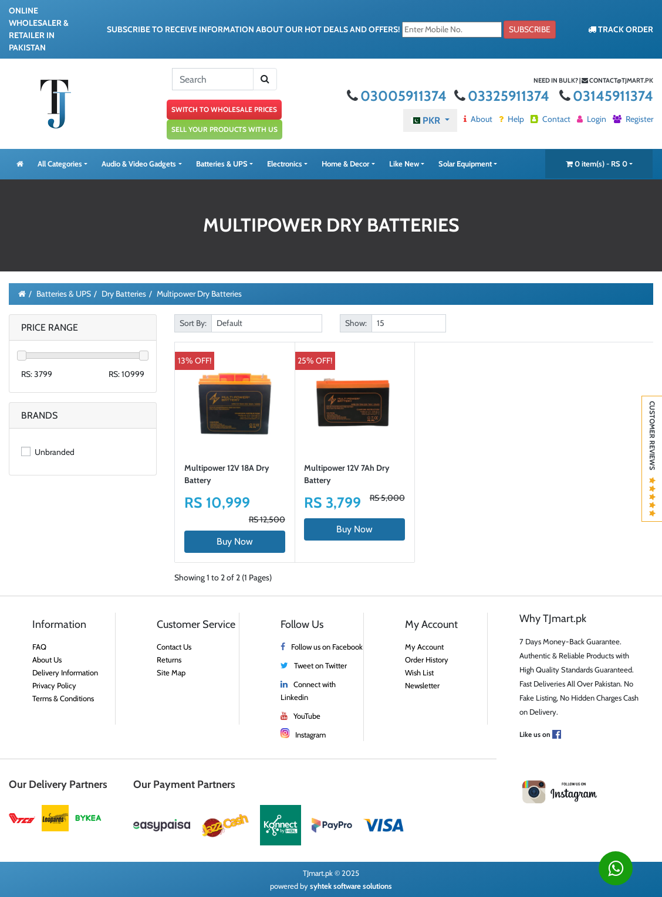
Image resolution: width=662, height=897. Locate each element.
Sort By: (193, 323)
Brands (39, 415)
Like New (404, 163)
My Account (424, 646)
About (478, 119)
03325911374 (503, 95)
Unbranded (48, 452)
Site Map (171, 672)
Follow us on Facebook (327, 646)
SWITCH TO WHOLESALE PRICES (224, 109)
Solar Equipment (465, 163)
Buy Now (235, 541)
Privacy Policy (54, 685)
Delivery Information (65, 672)
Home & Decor (345, 163)
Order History (426, 659)
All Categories (60, 163)
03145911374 (606, 95)
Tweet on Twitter (320, 665)
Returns (169, 659)
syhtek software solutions (351, 886)
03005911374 (398, 95)
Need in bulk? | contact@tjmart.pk (593, 80)
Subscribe (529, 29)
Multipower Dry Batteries (199, 293)
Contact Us (174, 646)
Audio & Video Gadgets (139, 163)
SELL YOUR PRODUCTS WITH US (224, 129)
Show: (356, 323)
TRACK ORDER (620, 29)
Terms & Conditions (63, 698)
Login (591, 119)
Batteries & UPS (222, 163)
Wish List (419, 672)
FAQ (39, 646)
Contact (550, 119)
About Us (47, 659)
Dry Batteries (124, 293)
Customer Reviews (652, 459)
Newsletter (422, 685)
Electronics (284, 163)
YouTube (306, 716)
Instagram (310, 734)
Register (633, 119)
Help (511, 119)
